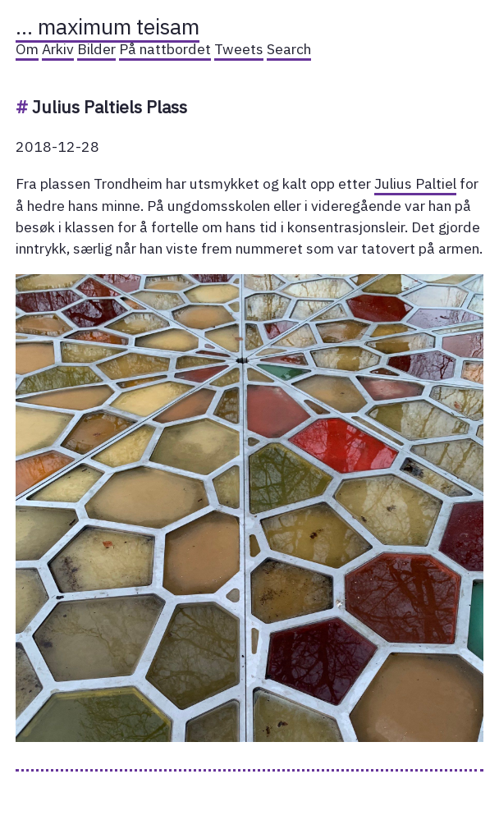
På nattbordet (165, 48)
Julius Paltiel (415, 183)
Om (27, 48)
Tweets (238, 48)
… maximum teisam (107, 26)
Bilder (96, 48)
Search (289, 48)
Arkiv (58, 48)
